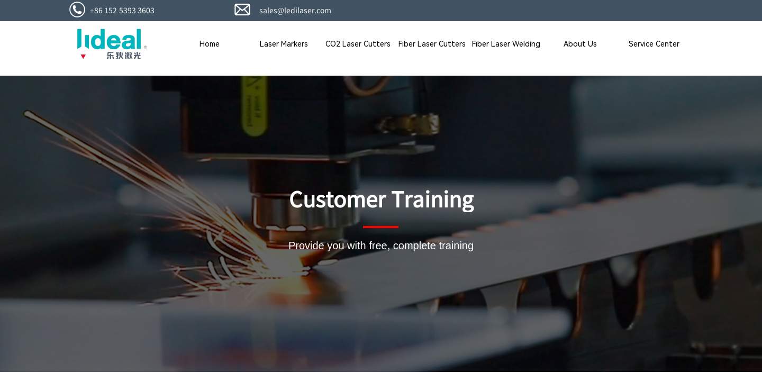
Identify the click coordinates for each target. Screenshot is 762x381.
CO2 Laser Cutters (358, 44)
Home (209, 44)
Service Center (654, 44)
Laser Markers (284, 44)
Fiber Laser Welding (506, 44)
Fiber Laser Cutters (432, 44)
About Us (580, 44)
